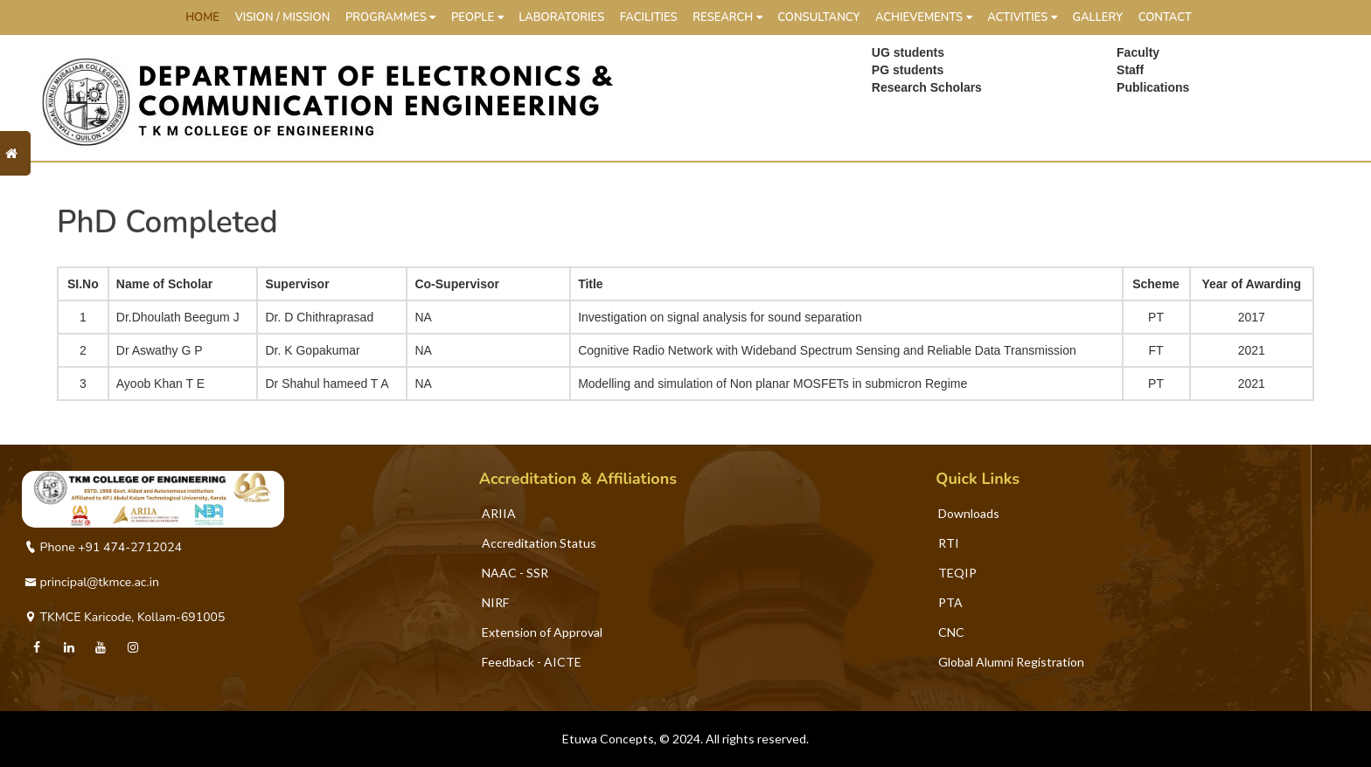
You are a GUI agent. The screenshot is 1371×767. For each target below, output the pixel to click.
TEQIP (957, 572)
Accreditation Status (539, 543)
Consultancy (818, 17)
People (477, 17)
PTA (950, 602)
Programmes (390, 17)
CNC (951, 632)
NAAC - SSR (515, 572)
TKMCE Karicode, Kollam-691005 (124, 617)
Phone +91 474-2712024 (103, 547)
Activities (1022, 17)
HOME (202, 17)
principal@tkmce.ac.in (91, 582)
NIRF (495, 602)
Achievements (923, 17)
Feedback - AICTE (531, 661)
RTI (948, 543)
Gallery (1097, 17)
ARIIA (499, 513)
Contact (1165, 17)
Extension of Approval (542, 632)
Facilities (649, 17)
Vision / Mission (283, 17)
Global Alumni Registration (1011, 661)
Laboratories (561, 17)
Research (727, 17)
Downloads (968, 513)
